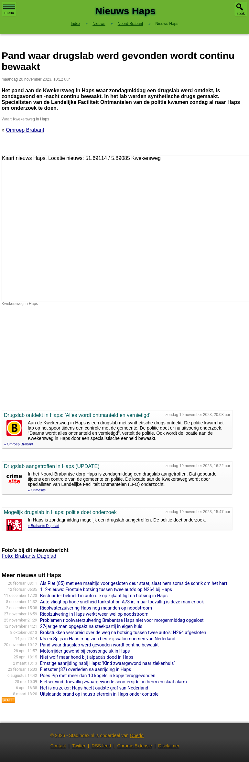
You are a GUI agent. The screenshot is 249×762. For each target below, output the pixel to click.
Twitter (78, 745)
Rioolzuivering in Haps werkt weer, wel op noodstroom (94, 614)
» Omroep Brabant (18, 444)
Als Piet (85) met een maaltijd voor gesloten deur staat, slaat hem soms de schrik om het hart (133, 583)
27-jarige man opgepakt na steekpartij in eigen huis (91, 626)
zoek (241, 13)
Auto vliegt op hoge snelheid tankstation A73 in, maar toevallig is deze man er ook (122, 601)
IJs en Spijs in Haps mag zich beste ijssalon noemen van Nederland (107, 638)
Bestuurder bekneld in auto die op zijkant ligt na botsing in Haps (104, 595)
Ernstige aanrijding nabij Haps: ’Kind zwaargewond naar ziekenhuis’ (107, 663)
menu (9, 10)
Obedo (137, 735)
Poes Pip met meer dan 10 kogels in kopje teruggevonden (98, 675)
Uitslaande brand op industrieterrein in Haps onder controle (99, 694)
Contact (58, 745)
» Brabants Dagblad (43, 526)
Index (75, 23)
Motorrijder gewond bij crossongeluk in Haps (85, 651)
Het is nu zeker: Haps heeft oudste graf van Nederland (94, 687)
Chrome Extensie (134, 745)
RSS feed (101, 745)
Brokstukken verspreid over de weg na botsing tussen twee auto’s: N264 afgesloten (123, 632)
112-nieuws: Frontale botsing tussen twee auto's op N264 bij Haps (106, 589)
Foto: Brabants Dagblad (29, 556)
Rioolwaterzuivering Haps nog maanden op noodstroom (96, 608)
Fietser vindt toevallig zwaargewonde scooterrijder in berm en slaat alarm (113, 681)
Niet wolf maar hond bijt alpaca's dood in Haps (86, 657)
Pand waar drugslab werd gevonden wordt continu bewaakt (99, 644)
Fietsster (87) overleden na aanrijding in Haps (85, 669)
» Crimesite (37, 490)
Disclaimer (168, 745)
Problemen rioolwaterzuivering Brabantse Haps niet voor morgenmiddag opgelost (122, 620)
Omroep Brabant (25, 130)
